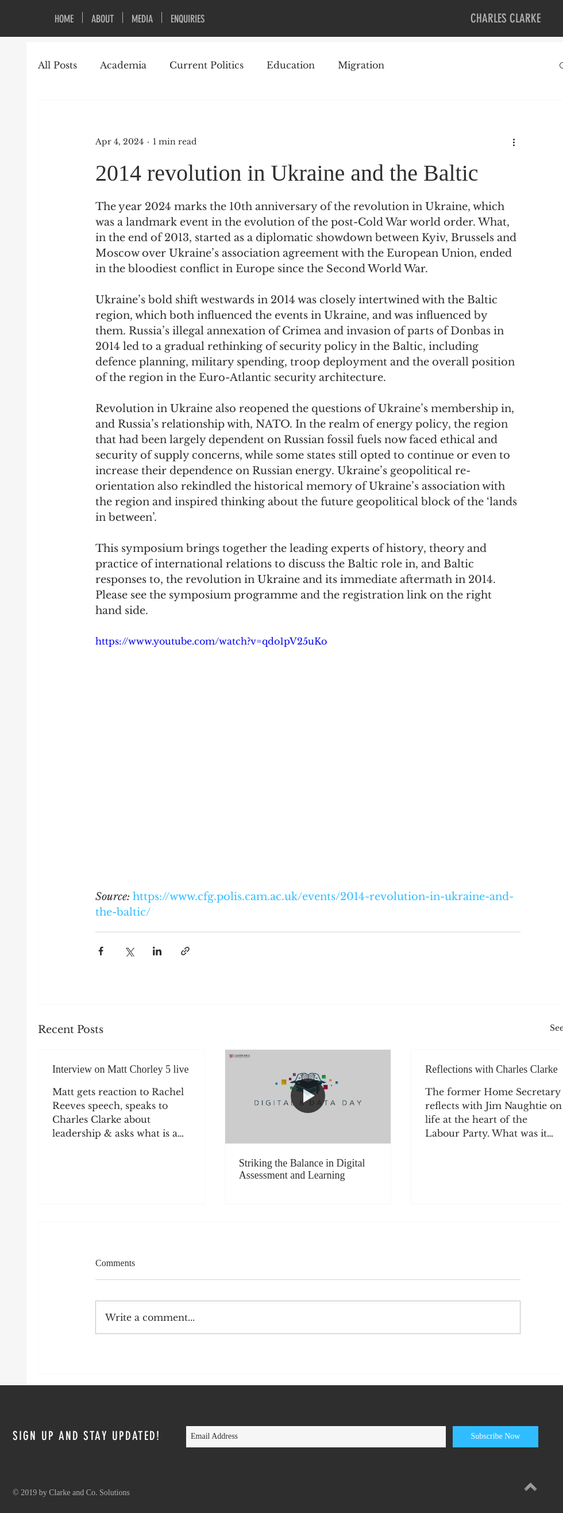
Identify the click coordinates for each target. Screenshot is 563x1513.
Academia (123, 65)
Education (291, 65)
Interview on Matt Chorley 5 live (120, 1069)
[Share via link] (185, 951)
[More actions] (513, 141)
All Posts (57, 65)
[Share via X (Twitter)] (129, 951)
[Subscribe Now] (495, 1436)
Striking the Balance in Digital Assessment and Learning (302, 1169)
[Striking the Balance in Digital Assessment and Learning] (308, 1096)
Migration (361, 65)
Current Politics (206, 65)
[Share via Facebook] (100, 951)
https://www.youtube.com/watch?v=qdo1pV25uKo (211, 641)
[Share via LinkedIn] (157, 951)
